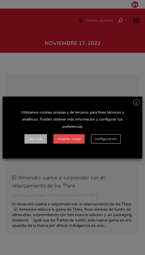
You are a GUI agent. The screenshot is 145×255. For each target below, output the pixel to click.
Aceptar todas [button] (69, 138)
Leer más (35, 138)
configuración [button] (106, 138)
